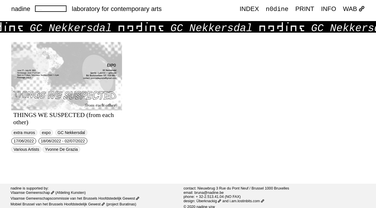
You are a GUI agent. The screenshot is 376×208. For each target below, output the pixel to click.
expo (46, 132)
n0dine (277, 9)
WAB (354, 9)
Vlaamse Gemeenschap (32, 192)
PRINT (304, 9)
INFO (328, 9)
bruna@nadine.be (209, 192)
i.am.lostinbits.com (247, 201)
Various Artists (26, 149)
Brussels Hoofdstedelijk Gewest (77, 204)
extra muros (24, 132)
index (249, 9)
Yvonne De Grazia (61, 149)
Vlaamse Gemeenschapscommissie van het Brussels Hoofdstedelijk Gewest (74, 198)
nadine (20, 8)
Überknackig (208, 201)
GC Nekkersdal (71, 132)
